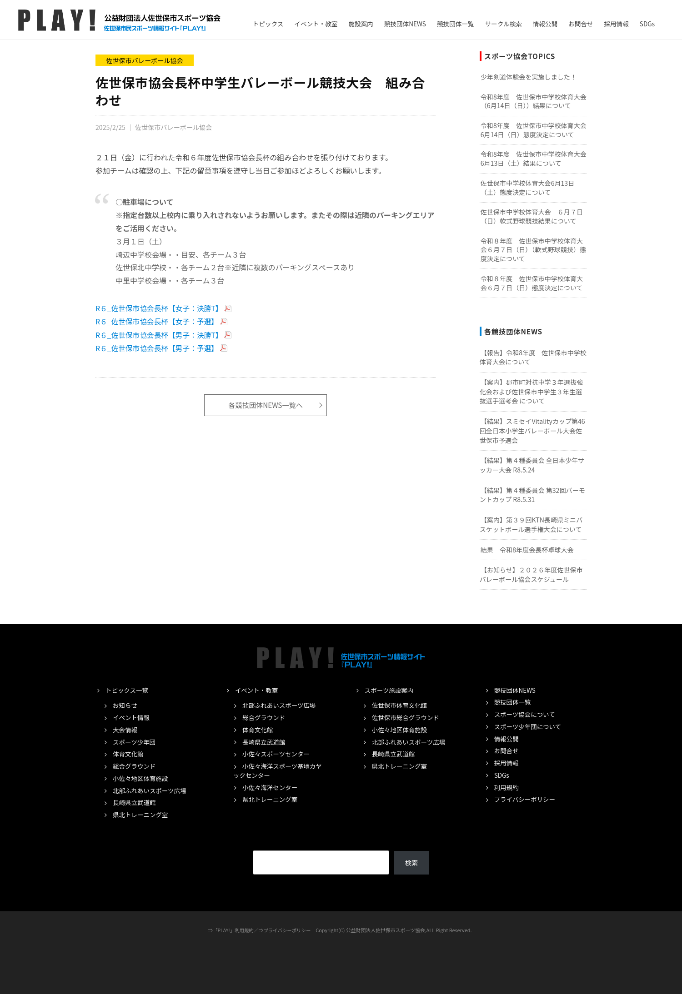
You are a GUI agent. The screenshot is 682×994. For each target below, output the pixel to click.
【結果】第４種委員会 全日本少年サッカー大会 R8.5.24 (532, 465)
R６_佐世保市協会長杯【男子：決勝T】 (160, 333)
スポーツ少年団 (135, 741)
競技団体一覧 (455, 23)
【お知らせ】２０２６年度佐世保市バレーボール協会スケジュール (531, 574)
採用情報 (616, 23)
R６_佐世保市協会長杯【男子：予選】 (158, 347)
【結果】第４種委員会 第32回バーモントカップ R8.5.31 (532, 495)
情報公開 (545, 23)
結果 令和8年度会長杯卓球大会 (527, 549)
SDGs (647, 23)
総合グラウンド (135, 765)
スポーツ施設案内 (390, 690)
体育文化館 (129, 753)
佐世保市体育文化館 (401, 705)
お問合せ (580, 23)
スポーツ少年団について (529, 726)
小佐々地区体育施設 (141, 778)
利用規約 (507, 787)
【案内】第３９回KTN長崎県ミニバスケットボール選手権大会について (531, 524)
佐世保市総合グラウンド (407, 717)
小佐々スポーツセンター (277, 753)
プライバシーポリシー (526, 799)
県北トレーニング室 (141, 814)
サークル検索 (503, 23)
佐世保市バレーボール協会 (144, 60)
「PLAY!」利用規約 (232, 930)
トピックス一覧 (127, 690)
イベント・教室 (315, 23)
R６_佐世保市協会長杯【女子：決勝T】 (160, 307)
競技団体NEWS (405, 23)
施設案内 (360, 23)
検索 (411, 862)
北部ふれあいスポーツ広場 (151, 790)
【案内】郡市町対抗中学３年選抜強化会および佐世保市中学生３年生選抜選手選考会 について (531, 391)
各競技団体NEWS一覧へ (265, 404)
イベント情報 (132, 717)
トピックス (268, 23)
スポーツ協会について (526, 714)
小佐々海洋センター (271, 787)
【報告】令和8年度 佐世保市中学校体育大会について (533, 357)
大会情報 (125, 729)
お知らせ (125, 705)
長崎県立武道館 (135, 802)
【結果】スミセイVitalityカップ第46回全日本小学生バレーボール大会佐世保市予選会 (532, 430)
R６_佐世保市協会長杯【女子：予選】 (158, 320)
